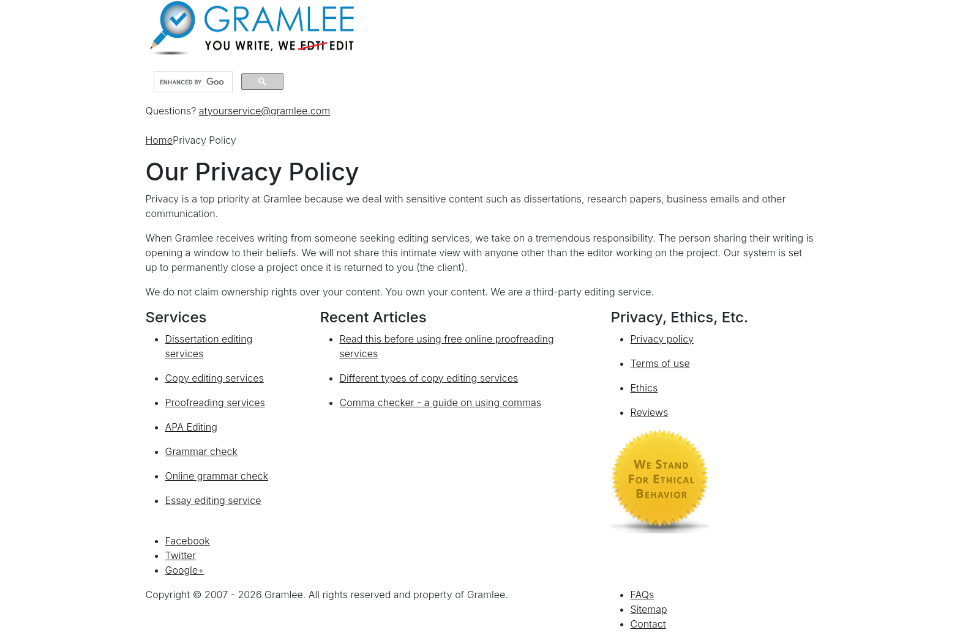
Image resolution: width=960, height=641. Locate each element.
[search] (192, 82)
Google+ (184, 570)
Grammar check (201, 451)
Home (159, 140)
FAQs (642, 594)
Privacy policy (662, 339)
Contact (648, 624)
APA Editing (191, 427)
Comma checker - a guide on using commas (441, 402)
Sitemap (649, 609)
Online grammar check (216, 476)
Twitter (180, 555)
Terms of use (660, 363)
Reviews (650, 412)
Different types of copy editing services (429, 378)
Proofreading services (215, 402)
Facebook (187, 541)
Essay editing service (213, 500)
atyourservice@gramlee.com (264, 111)
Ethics (644, 388)
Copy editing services (214, 378)
